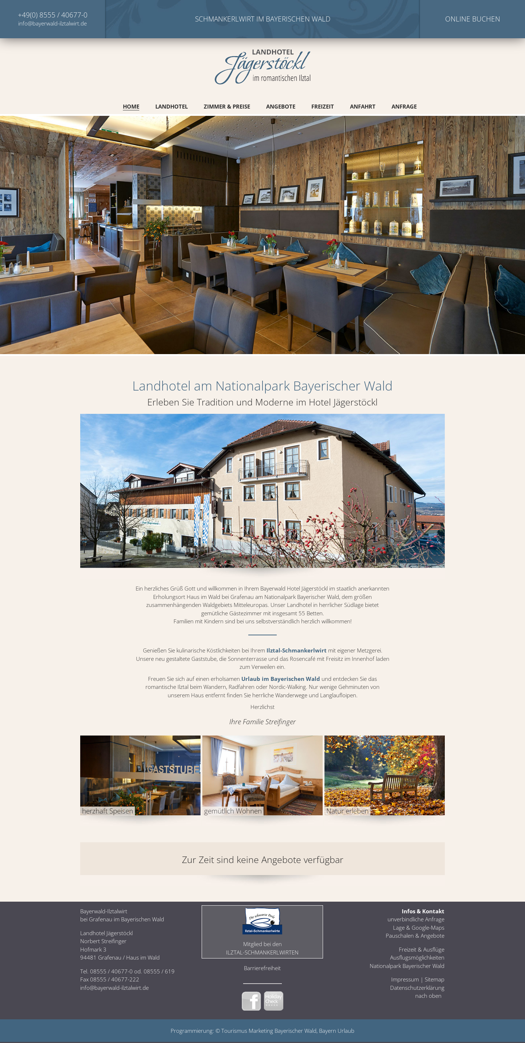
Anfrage (404, 106)
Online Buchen (472, 19)
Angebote (280, 106)
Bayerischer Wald (295, 1030)
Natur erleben (347, 811)
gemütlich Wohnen (233, 811)
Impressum (405, 979)
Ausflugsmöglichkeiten (417, 957)
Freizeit (322, 106)
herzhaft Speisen (107, 811)
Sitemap (434, 979)
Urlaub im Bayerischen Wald (280, 678)
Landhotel (171, 106)
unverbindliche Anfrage (416, 919)
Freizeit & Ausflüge (421, 949)
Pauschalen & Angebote (415, 935)
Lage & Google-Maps (418, 927)
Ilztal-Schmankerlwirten (262, 952)
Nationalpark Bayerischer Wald (407, 965)
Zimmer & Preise (227, 106)
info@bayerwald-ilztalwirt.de (52, 23)
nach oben (428, 995)
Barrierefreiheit (262, 968)
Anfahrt (363, 106)
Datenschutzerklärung (417, 987)
